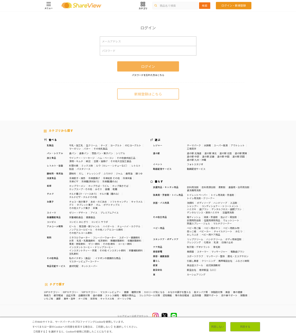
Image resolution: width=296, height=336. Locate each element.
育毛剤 (216, 246)
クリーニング (208, 260)
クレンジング (194, 242)
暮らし (156, 260)
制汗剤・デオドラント (198, 246)
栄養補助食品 (76, 217)
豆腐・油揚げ (101, 161)
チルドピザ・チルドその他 (83, 197)
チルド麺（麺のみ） (109, 193)
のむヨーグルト (133, 145)
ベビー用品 (159, 228)
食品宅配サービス (56, 266)
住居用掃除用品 (212, 220)
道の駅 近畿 (208, 156)
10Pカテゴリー (52, 292)
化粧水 (207, 242)
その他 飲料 (109, 243)
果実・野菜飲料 (77, 243)
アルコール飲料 (55, 226)
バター (87, 148)
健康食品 (90, 217)
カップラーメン (77, 185)
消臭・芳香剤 (211, 217)
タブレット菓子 (85, 204)
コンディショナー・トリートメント (220, 206)
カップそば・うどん (98, 185)
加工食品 (51, 157)
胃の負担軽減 (182, 295)
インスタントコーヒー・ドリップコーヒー (91, 247)
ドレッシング (94, 173)
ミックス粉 (87, 165)
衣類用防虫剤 (194, 220)
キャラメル (137, 201)
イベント (157, 164)
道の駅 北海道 (194, 153)
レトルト (136, 165)
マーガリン (75, 148)
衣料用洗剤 (192, 187)
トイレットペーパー (197, 194)
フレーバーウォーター (104, 237)
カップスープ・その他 (80, 189)
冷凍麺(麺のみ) (110, 181)
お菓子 (50, 201)
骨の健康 (237, 292)
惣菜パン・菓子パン (102, 153)
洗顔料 (190, 202)
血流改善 (196, 295)
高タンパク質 (201, 292)
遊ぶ (157, 140)
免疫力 (47, 295)
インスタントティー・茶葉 (83, 250)
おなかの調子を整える (179, 292)
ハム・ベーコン (106, 157)
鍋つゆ (139, 173)
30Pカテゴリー (70, 292)
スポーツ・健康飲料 (129, 237)
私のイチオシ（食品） (80, 258)
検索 (204, 5)
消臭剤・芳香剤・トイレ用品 (168, 194)
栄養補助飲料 (136, 250)
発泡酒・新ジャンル (89, 226)
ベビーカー (205, 231)
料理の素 (73, 165)
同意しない (217, 326)
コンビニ (51, 221)
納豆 (88, 161)
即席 (49, 185)
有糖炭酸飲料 (134, 240)
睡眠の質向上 (129, 295)
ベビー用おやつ (212, 228)
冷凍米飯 (127, 178)
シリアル (120, 153)
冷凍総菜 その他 (111, 178)
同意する (245, 326)
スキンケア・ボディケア (165, 239)
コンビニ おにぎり (78, 221)
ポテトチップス (111, 204)
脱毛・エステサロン (238, 256)
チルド (50, 193)
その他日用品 (160, 217)
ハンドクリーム (214, 239)
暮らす (159, 181)
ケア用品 (157, 246)
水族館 (207, 145)
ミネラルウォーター (79, 237)
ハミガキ (191, 209)
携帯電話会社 (225, 260)
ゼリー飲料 (94, 243)
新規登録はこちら (148, 93)
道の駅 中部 (193, 156)
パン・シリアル (55, 153)
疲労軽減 (58, 295)
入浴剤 (233, 202)
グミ (71, 204)
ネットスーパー (89, 266)
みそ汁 (98, 189)
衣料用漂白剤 (208, 187)
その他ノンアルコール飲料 (109, 229)
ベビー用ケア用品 (211, 234)
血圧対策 (70, 295)
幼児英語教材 (213, 265)
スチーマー (203, 251)
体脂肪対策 (216, 292)
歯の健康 (97, 295)
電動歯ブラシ (237, 251)
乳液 (216, 242)
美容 (227, 292)
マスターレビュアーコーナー (84, 261)
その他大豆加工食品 (120, 161)
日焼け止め (227, 242)
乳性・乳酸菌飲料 (86, 240)
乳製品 (50, 145)
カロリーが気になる (154, 292)
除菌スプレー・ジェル (198, 223)
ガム (98, 204)
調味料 (72, 173)
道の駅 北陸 (226, 153)
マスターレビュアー (110, 292)
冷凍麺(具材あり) (90, 181)
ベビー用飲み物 (231, 228)
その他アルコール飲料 (80, 232)
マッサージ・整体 (215, 256)
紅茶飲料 (103, 240)
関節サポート (211, 295)
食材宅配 (73, 266)
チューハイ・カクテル (128, 226)
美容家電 (157, 251)
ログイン (148, 66)
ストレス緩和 (112, 295)
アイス (94, 212)
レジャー (157, 145)
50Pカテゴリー (89, 292)
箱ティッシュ (194, 217)
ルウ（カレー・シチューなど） (112, 165)
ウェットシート (231, 220)
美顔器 (190, 251)
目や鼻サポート (229, 295)
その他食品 (52, 258)
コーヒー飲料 (125, 243)
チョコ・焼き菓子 (78, 201)
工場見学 (191, 148)
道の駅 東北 (210, 153)
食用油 (129, 173)
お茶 (71, 240)
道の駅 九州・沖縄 (196, 159)
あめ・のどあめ (99, 201)
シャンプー (192, 206)
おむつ (238, 231)
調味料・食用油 (55, 173)
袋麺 (107, 189)
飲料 (49, 237)
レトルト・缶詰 (55, 165)
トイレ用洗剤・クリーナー (201, 198)
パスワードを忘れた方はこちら (148, 75)
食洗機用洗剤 (194, 190)
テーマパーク (194, 145)
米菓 (95, 208)
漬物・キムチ (76, 161)
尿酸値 (243, 295)
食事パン (84, 153)
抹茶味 (93, 298)
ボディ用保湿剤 (233, 239)
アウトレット (238, 145)
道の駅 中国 (223, 156)
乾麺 (115, 189)
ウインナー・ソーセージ (82, 157)
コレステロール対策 (149, 295)
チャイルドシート (223, 231)
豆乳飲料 (73, 253)
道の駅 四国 (238, 156)
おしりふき (192, 234)
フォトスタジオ (195, 164)
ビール (72, 226)
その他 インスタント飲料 (113, 250)
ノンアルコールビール (80, 229)
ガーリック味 (124, 298)
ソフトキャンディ (119, 201)
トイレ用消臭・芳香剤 (222, 194)
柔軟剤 (221, 187)
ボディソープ (203, 202)
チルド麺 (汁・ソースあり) (83, 193)
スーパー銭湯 (221, 145)
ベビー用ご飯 (194, 228)
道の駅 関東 (241, 153)
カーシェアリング (196, 274)
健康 (126, 292)
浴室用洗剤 (228, 212)
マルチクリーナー (222, 223)
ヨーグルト (116, 145)
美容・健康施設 (161, 256)
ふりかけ (108, 173)
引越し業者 (192, 260)
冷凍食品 (51, 178)
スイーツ (51, 212)
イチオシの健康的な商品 (108, 258)
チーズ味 (82, 298)
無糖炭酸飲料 (117, 240)
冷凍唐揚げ (94, 178)
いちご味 (48, 298)
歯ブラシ (204, 209)
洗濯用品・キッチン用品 (165, 187)
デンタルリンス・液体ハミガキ (203, 212)
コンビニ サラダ (99, 221)
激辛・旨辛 (69, 298)
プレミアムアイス (109, 212)
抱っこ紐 (191, 231)
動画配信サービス (162, 168)
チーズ (104, 145)
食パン (72, 153)
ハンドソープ (220, 202)
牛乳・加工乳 (76, 145)
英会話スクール (195, 265)
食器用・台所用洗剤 (238, 187)
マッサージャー (219, 251)
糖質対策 (136, 292)
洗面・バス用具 (161, 202)
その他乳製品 (101, 148)
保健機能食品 (54, 217)
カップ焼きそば (120, 185)
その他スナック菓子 (79, 208)
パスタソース (83, 168)
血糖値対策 (84, 295)
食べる (52, 140)
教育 (155, 265)
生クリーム (92, 145)
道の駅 (156, 153)
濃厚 (58, 298)
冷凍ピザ (73, 181)
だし (81, 173)
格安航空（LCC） (208, 269)
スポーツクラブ (195, 256)
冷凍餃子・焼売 (77, 178)
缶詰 (71, 168)
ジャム (119, 173)
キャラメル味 (107, 298)
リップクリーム (195, 239)
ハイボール (108, 226)
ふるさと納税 (242, 260)
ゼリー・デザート (78, 212)
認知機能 (167, 295)
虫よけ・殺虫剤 (229, 217)
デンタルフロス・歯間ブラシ (226, 209)
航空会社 (157, 269)
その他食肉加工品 (126, 157)
